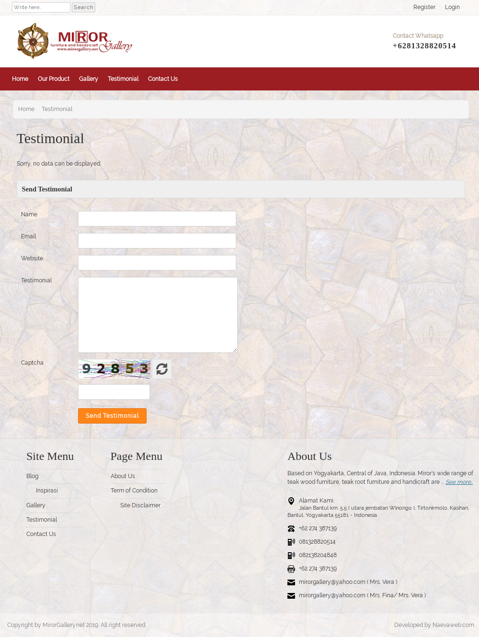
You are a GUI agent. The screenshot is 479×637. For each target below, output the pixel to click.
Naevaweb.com (453, 625)
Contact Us (163, 79)
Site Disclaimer (140, 505)
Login (452, 7)
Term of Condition (134, 490)
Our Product (53, 79)
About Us (123, 476)
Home (20, 79)
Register (424, 7)
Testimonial (123, 79)
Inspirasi (47, 490)
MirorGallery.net (64, 625)
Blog (32, 476)
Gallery (88, 79)
